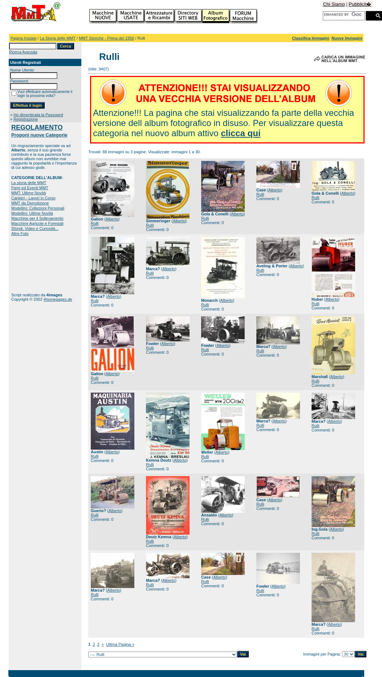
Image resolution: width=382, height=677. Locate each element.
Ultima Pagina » (120, 644)
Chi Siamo (334, 4)
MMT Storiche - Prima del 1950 (106, 38)
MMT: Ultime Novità (28, 193)
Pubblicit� (360, 4)
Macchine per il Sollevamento (37, 218)
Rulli (94, 223)
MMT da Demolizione (30, 203)
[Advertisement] (34, 264)
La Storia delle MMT (58, 38)
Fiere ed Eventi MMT (29, 188)
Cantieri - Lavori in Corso (33, 198)
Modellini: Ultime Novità (32, 213)
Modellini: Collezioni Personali (37, 208)
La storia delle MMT (28, 183)
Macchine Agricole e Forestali (37, 223)
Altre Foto (20, 233)
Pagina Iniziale (24, 38)
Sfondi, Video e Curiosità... (34, 228)
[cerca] (342, 14)
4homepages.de (58, 299)
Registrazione (25, 119)
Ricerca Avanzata (23, 52)
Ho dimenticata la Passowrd (38, 115)
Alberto (112, 219)
